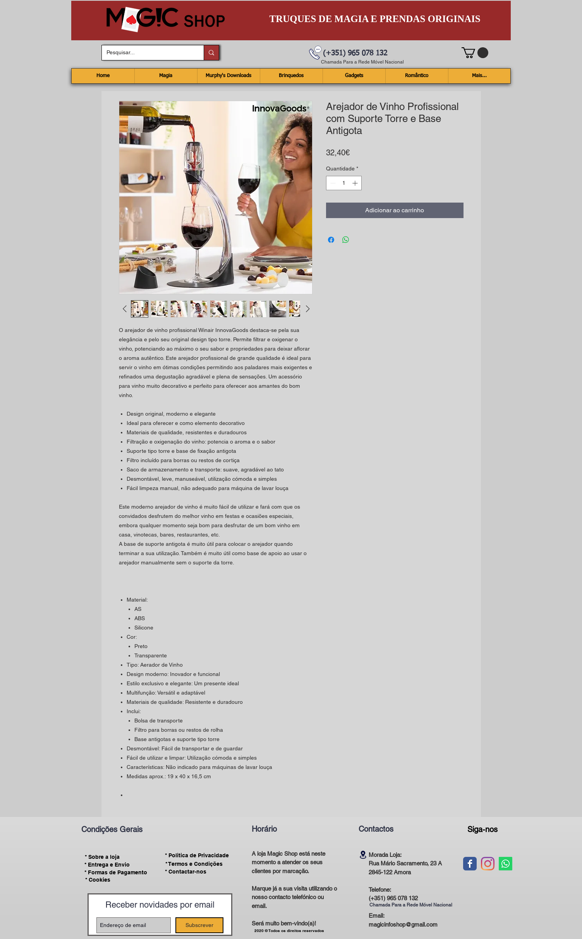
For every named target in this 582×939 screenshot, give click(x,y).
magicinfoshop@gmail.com (403, 924)
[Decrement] (332, 183)
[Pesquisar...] (146, 52)
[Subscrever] (199, 925)
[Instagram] (487, 863)
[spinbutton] (344, 183)
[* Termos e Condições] (194, 864)
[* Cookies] (97, 880)
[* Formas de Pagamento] (116, 872)
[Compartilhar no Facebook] (331, 239)
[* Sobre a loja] (102, 857)
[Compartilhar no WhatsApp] (345, 239)
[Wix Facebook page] (470, 863)
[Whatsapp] (505, 863)
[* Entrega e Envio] (107, 864)
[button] (475, 52)
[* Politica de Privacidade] (197, 855)
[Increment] (356, 183)
